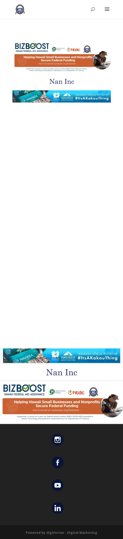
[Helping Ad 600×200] (61, 72)
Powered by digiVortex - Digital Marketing (61, 532)
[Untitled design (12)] (61, 86)
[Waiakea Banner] (61, 101)
